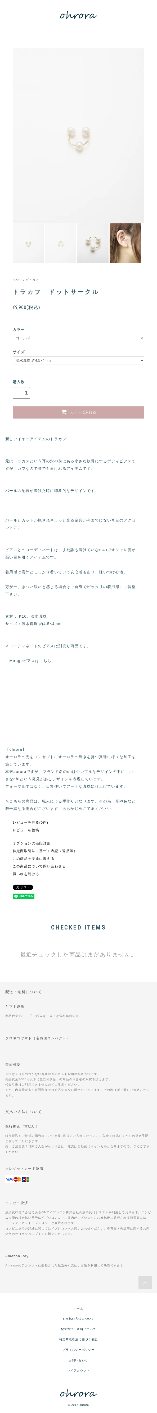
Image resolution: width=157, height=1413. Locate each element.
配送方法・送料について (78, 1329)
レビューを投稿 (26, 830)
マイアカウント (78, 1370)
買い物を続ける (26, 874)
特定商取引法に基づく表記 (78, 1339)
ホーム (78, 1308)
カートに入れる (78, 412)
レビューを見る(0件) (30, 822)
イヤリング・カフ (26, 279)
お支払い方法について (78, 1318)
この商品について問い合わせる (39, 866)
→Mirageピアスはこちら (28, 661)
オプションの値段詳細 (32, 843)
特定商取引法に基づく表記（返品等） (45, 851)
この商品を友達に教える (34, 859)
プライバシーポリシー (78, 1349)
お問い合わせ (78, 1360)
